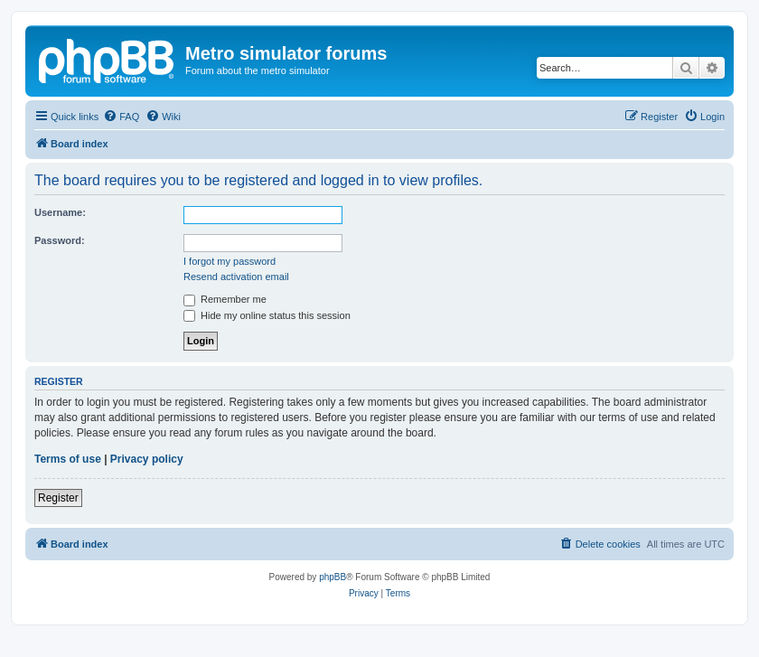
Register (58, 498)
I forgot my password (229, 261)
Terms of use (67, 459)
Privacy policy (146, 459)
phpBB (332, 577)
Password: (59, 240)
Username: (60, 212)
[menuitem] (121, 116)
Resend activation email (236, 276)
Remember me (225, 299)
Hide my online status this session (267, 315)
